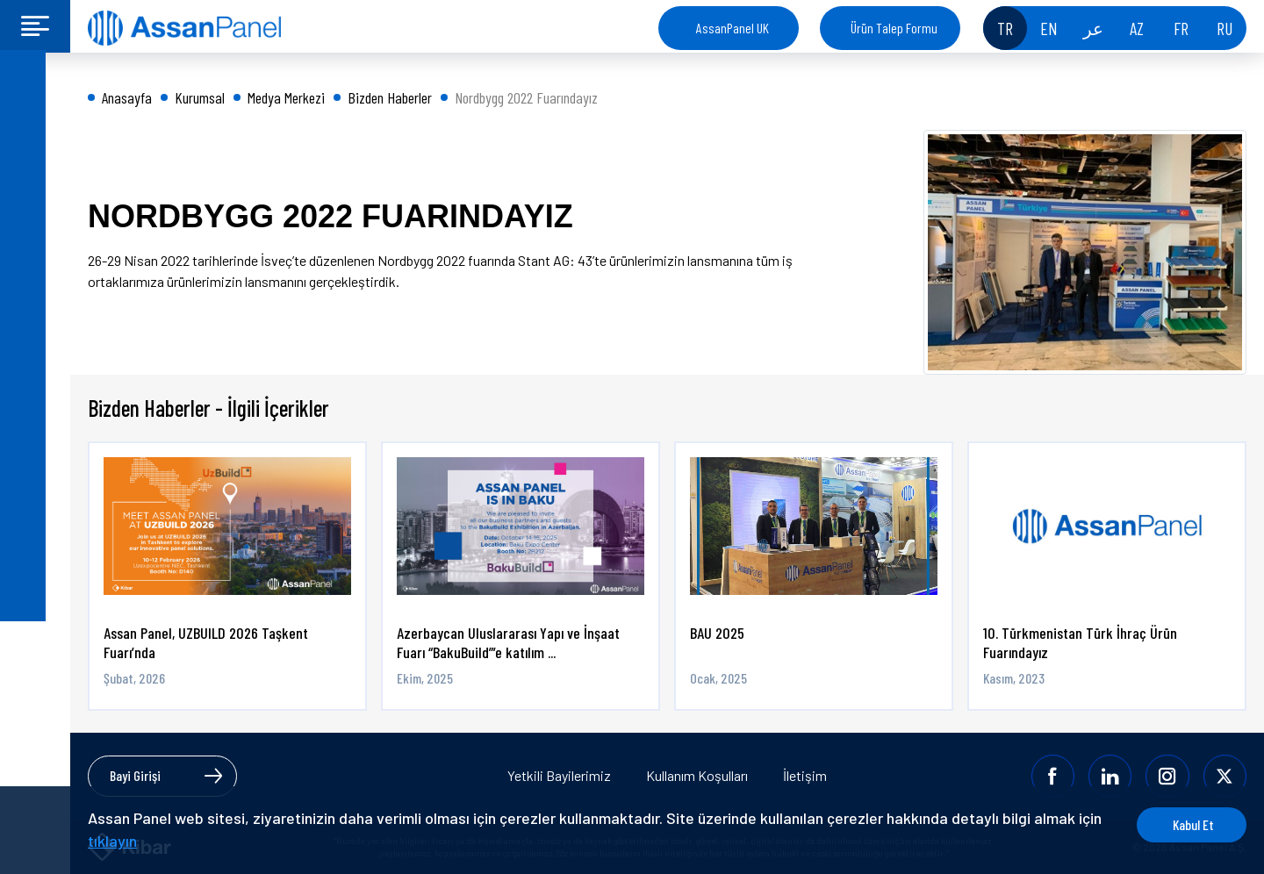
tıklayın (138, 840)
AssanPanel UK (732, 27)
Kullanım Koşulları (697, 775)
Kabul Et (1180, 824)
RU (1224, 28)
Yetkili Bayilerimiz (559, 775)
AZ (1137, 28)
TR (1005, 28)
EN (1049, 28)
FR (1181, 28)
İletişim (805, 775)
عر (1093, 28)
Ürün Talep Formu (894, 27)
